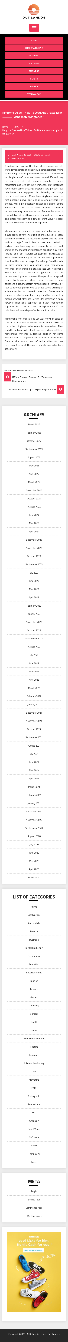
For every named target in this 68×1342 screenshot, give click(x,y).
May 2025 (34, 465)
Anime (34, 907)
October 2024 (34, 498)
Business (34, 71)
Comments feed (34, 1208)
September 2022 (34, 638)
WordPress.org (34, 1216)
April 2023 (34, 597)
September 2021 (34, 737)
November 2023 (34, 548)
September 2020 (34, 828)
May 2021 (34, 770)
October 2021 (34, 729)
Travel (34, 1162)
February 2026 (34, 433)
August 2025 (34, 457)
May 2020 (34, 861)
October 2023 (34, 556)
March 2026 (34, 424)
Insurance (34, 1055)
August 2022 (34, 647)
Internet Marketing (34, 1063)
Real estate (34, 1104)
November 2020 (34, 820)
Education (34, 964)
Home (34, 40)
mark (12, 154)
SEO (34, 1112)
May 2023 (34, 589)
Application (34, 915)
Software (34, 63)
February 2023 (34, 606)
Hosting (34, 1047)
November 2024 (34, 490)
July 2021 (34, 754)
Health (34, 78)
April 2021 (34, 778)
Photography (34, 1096)
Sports (34, 1145)
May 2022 (34, 671)
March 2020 (34, 877)
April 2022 (34, 680)
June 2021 (34, 762)
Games (34, 997)
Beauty (34, 931)
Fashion (34, 981)
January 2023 (34, 614)
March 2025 (34, 482)
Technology (34, 94)
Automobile (34, 923)
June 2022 (34, 663)
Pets (34, 1088)
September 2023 (34, 564)
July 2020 (34, 844)
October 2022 (34, 630)
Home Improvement (34, 1038)
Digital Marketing (34, 948)
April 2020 (34, 869)
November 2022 (34, 622)
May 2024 (34, 523)
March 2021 (34, 787)
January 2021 (34, 803)
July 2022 (34, 655)
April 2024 (34, 531)
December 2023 (34, 540)
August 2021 (34, 746)
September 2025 (34, 449)
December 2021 (34, 713)
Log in (34, 1191)
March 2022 (34, 688)
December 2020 (34, 811)
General (34, 1014)
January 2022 (34, 704)
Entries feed (34, 1199)
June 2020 (34, 852)
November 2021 (34, 721)
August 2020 (34, 836)
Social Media (34, 1129)
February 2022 (34, 696)
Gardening (34, 1005)
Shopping (34, 55)
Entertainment (34, 47)
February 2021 (34, 795)
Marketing (34, 1080)
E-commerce (34, 956)
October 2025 (34, 441)
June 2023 (34, 581)
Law (34, 1071)
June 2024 (34, 515)
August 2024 (34, 507)
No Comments (17, 158)
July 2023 (34, 573)
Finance (34, 86)
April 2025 (34, 474)
